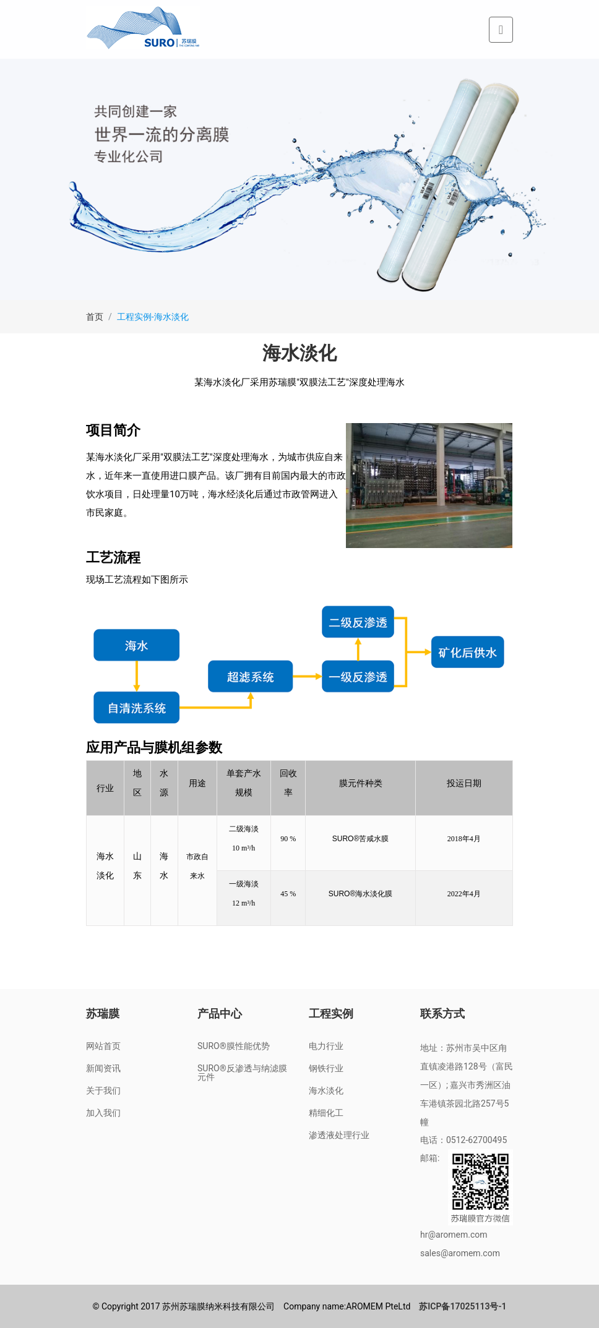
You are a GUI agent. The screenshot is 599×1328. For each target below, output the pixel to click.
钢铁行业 (326, 1068)
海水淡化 (326, 1090)
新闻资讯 (103, 1068)
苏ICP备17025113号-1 (462, 1306)
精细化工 (326, 1113)
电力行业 (326, 1046)
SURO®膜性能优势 (233, 1046)
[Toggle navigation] (501, 30)
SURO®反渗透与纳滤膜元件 (242, 1072)
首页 (94, 317)
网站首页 (103, 1046)
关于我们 (103, 1090)
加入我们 (103, 1113)
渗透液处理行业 (339, 1135)
